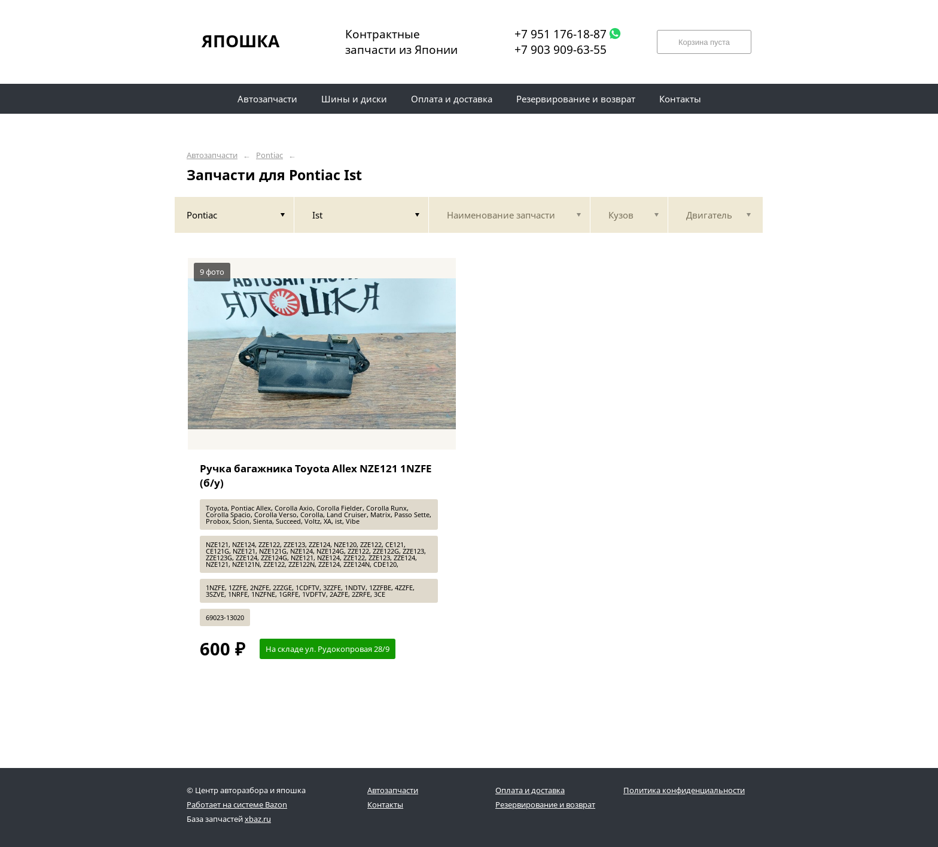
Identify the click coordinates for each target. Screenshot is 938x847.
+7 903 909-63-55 (560, 49)
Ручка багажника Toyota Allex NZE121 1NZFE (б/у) (316, 476)
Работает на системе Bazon (237, 804)
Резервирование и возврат (545, 804)
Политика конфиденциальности (684, 790)
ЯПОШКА (240, 40)
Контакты (385, 804)
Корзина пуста (704, 42)
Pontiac (269, 155)
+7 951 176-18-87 (560, 34)
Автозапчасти (212, 155)
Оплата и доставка (530, 790)
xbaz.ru (258, 818)
